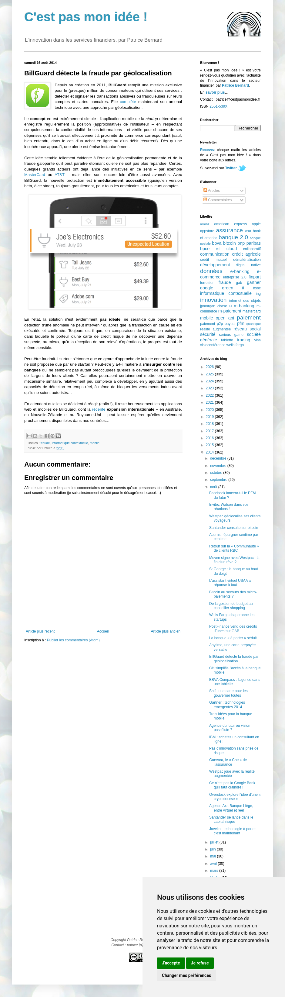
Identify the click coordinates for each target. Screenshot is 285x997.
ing (258, 294)
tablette (227, 340)
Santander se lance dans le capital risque (231, 819)
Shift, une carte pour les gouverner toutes (228, 693)
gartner (254, 282)
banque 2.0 (233, 237)
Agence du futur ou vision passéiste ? (229, 727)
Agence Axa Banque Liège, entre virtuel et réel (231, 808)
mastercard (252, 311)
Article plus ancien (165, 631)
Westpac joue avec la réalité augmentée (232, 773)
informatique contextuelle (70, 443)
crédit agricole (246, 254)
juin (213, 849)
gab (239, 283)
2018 (210, 424)
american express (230, 224)
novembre (218, 466)
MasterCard (34, 174)
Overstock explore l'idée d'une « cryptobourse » (235, 796)
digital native (248, 265)
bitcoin (229, 243)
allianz (205, 224)
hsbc (257, 288)
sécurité (207, 334)
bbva (216, 243)
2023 (210, 388)
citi (218, 249)
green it (233, 287)
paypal (230, 324)
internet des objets (245, 300)
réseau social (247, 328)
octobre (216, 473)
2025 (210, 374)
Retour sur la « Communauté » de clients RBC (234, 548)
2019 (210, 417)
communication (215, 254)
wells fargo (235, 345)
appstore (207, 231)
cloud (231, 248)
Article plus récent (40, 631)
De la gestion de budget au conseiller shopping (231, 606)
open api (225, 318)
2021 (210, 402)
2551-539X (218, 106)
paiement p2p (211, 324)
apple (256, 224)
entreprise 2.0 (234, 277)
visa (257, 340)
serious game (231, 335)
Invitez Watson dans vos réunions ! (229, 506)
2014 (210, 452)
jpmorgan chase (213, 306)
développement (215, 264)
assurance (229, 230)
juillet (215, 842)
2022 (210, 395)
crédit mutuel (213, 259)
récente (99, 409)
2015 (210, 445)
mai (213, 856)
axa (248, 231)
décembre (218, 458)
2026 (210, 367)
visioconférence (212, 345)
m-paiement (229, 311)
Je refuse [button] (200, 963)
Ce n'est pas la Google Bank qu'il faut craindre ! (232, 785)
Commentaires (217, 200)
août (214, 487)
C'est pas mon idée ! (86, 17)
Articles (211, 190)
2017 (210, 431)
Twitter (231, 168)
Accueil (103, 631)
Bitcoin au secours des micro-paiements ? (233, 594)
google (206, 287)
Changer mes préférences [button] (186, 975)
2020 (210, 410)
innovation (213, 300)
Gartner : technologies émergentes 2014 (227, 704)
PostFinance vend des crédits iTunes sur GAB (233, 628)
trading (243, 339)
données (211, 271)
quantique (253, 324)
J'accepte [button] (171, 963)
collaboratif (252, 249)
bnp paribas (249, 243)
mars (214, 870)
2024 (210, 381)
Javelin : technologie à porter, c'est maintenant (232, 831)
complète (128, 101)
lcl (230, 306)
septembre (219, 480)
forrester (207, 283)
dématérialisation (247, 259)
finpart (255, 276)
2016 (210, 438)
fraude (45, 443)
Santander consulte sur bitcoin (233, 528)
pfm (240, 323)
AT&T (60, 174)
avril (214, 863)
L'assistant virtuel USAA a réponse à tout (230, 582)
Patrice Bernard (235, 85)
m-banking (244, 305)
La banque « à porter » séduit (233, 638)
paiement (249, 317)
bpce (205, 248)
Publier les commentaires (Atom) (73, 640)
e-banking (239, 271)
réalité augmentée (215, 329)
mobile (94, 443)
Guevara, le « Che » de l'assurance (228, 762)
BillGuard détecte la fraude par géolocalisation (234, 658)
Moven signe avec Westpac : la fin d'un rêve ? (234, 560)
